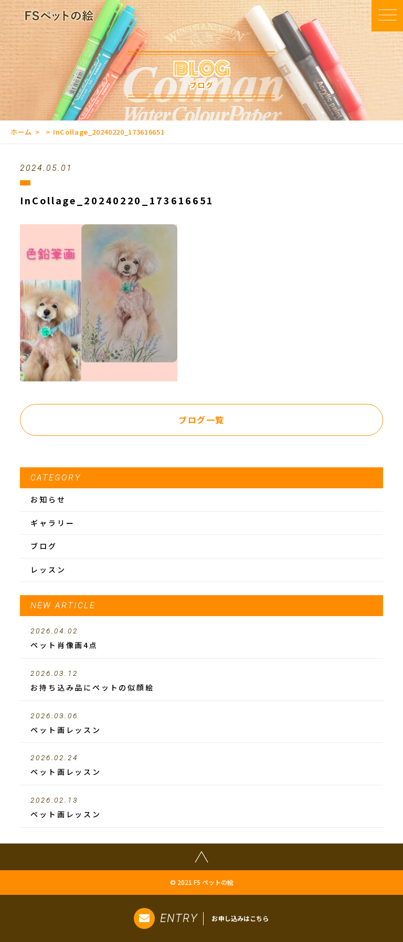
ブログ (43, 546)
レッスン (48, 569)
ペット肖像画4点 (201, 638)
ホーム (21, 132)
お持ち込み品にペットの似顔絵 (201, 681)
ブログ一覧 (201, 419)
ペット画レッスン (201, 723)
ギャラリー (52, 523)
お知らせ (48, 499)
